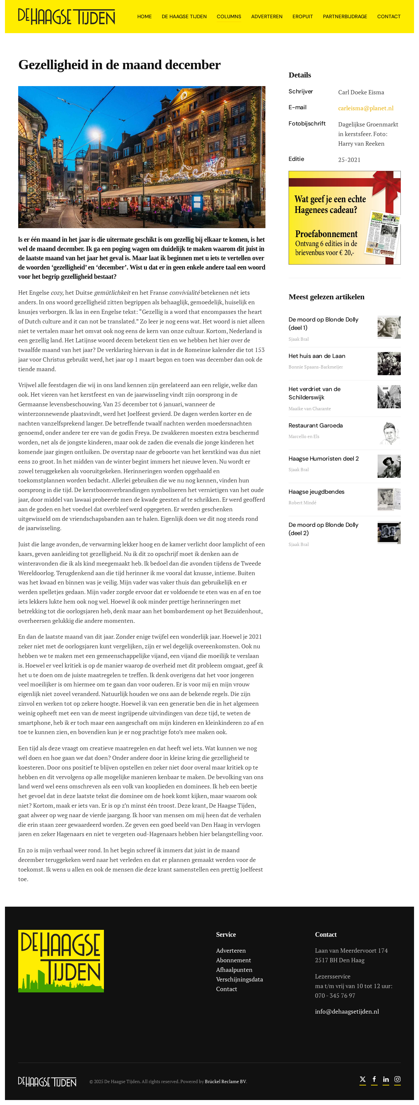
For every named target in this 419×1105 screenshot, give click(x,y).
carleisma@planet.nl (366, 108)
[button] (141, 156)
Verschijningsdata (238, 979)
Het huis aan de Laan (317, 356)
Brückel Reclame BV (224, 1081)
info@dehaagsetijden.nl (346, 1011)
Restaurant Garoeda (316, 425)
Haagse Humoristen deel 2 (323, 459)
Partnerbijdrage (345, 16)
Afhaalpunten (233, 970)
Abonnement (232, 960)
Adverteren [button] (267, 16)
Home (144, 16)
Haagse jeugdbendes (317, 492)
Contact (389, 16)
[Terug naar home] (67, 16)
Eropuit (303, 16)
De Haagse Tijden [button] (184, 16)
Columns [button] (229, 16)
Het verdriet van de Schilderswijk (314, 393)
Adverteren (230, 950)
